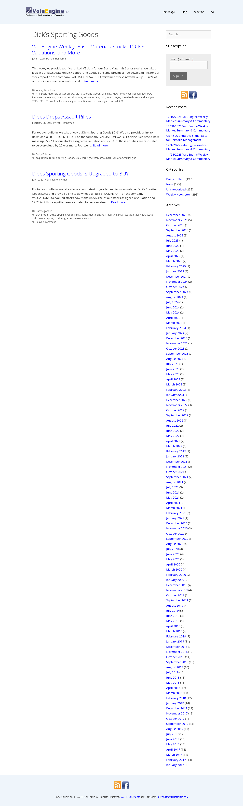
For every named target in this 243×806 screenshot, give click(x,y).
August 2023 (174, 359)
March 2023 (174, 384)
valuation (118, 157)
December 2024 (176, 276)
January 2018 (175, 703)
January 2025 (175, 271)
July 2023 (172, 364)
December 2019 (176, 585)
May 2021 (173, 497)
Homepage (168, 11)
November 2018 (177, 652)
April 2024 (173, 318)
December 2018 (176, 647)
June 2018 (173, 677)
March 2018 (174, 693)
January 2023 (175, 395)
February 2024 (176, 328)
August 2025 (174, 235)
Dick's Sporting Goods (87, 93)
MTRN (95, 97)
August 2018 (174, 667)
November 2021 (177, 467)
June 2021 (173, 492)
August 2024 (174, 297)
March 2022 (174, 446)
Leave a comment (46, 221)
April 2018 (173, 688)
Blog (184, 11)
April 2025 (173, 256)
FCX (149, 93)
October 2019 (175, 595)
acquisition (42, 157)
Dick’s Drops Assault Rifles (61, 116)
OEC (103, 97)
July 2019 (172, 611)
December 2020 (176, 523)
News (169, 184)
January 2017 (175, 765)
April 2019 (173, 626)
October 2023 (175, 348)
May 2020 (173, 559)
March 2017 (174, 754)
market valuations (72, 97)
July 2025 (172, 240)
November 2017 (177, 713)
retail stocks (125, 214)
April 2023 (173, 379)
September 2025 (177, 230)
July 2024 (172, 302)
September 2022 (177, 415)
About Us (199, 11)
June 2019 (173, 616)
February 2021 (176, 513)
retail (95, 157)
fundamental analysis (44, 97)
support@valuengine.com (173, 797)
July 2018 (172, 672)
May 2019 (173, 621)
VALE (52, 101)
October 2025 (175, 225)
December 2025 (176, 215)
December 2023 (176, 338)
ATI (38, 93)
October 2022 (175, 410)
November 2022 (177, 405)
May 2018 (173, 682)
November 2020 (177, 528)
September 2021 (177, 477)
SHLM (110, 97)
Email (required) (182, 59)
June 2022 (173, 431)
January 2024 (175, 333)
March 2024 (174, 323)
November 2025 (177, 220)
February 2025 (176, 266)
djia (104, 93)
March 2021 (174, 508)
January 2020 (175, 580)
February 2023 (176, 390)
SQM (117, 97)
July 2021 (172, 487)
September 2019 (177, 600)
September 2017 (177, 724)
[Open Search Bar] (213, 12)
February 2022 (176, 451)
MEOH (87, 97)
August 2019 (174, 605)
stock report (46, 218)
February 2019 (176, 636)
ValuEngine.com (130, 797)
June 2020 (173, 554)
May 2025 (173, 251)
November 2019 (177, 590)
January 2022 (175, 456)
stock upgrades (63, 218)
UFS (46, 101)
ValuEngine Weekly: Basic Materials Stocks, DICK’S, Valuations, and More (88, 49)
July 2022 (172, 425)
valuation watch (86, 101)
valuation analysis (66, 101)
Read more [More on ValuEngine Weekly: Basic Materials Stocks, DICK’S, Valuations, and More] (91, 81)
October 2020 (175, 533)
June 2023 (173, 369)
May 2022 (173, 436)
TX (41, 101)
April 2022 (173, 441)
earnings (86, 157)
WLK (117, 101)
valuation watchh (82, 218)
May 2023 (173, 374)
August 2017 (174, 729)
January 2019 (175, 641)
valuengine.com (105, 101)
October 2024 (175, 287)
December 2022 (176, 400)
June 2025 (173, 246)
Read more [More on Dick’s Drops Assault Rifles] (100, 145)
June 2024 (173, 307)
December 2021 (176, 462)
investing (112, 214)
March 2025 (174, 261)
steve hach (128, 97)
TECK (35, 101)
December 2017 (176, 708)
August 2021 (174, 482)
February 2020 (176, 575)
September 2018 (177, 662)
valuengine (130, 157)
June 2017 (173, 739)
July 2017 (172, 734)
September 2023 (177, 353)
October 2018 (175, 657)
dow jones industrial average (129, 93)
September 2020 (177, 539)
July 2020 (172, 549)
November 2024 (177, 281)
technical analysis (144, 97)
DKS (109, 93)
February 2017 (176, 760)
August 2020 (174, 544)
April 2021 (173, 503)
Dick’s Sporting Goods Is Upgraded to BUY (80, 173)
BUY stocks (42, 214)
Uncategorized (44, 211)
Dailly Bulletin (43, 154)
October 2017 (175, 719)
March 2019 (174, 631)
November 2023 (177, 343)
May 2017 (173, 744)
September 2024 (177, 292)
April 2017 (173, 749)
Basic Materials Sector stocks (57, 93)
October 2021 (175, 472)
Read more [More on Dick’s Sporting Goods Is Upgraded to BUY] (118, 202)
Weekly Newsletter (46, 90)
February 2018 (176, 698)
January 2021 (175, 518)
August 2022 (174, 420)
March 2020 (174, 569)
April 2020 (173, 564)
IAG (59, 97)
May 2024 (173, 312)
